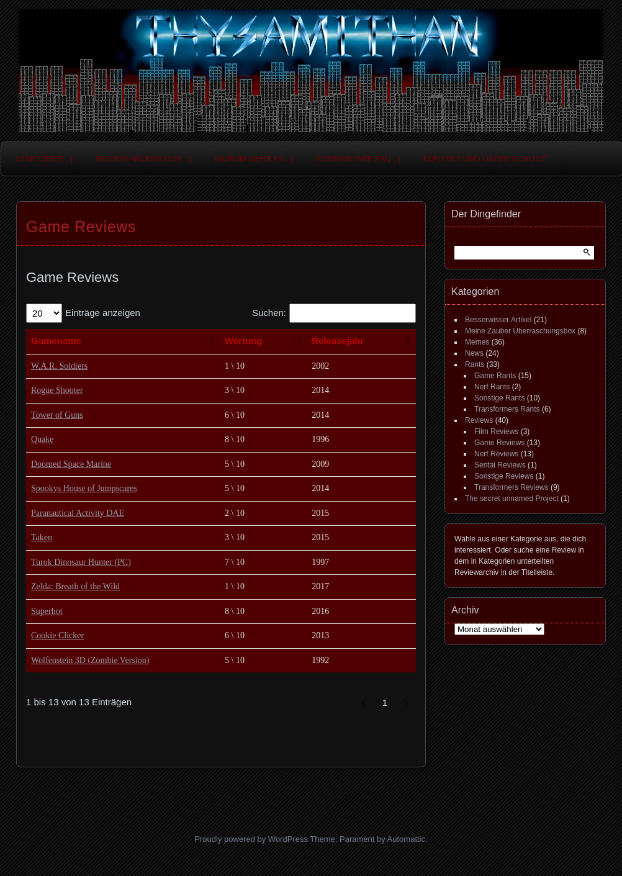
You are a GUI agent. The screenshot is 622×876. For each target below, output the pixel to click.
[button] (211, 341)
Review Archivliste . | (143, 158)
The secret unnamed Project (512, 498)
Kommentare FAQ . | (358, 158)
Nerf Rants (492, 386)
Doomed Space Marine (71, 464)
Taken (41, 537)
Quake (42, 439)
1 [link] (384, 702)
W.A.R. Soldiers (59, 366)
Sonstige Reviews (503, 476)
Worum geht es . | (253, 158)
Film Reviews (496, 431)
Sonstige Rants (499, 398)
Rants (474, 364)
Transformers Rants (507, 409)
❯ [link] (406, 702)
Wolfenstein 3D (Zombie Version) (90, 660)
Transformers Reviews (511, 487)
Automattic (406, 839)
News (474, 353)
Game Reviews (499, 442)
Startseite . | (44, 158)
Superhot (47, 611)
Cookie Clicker (57, 635)
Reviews (479, 420)
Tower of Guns (57, 415)
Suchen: (269, 312)
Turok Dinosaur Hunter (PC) (81, 562)
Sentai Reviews (500, 465)
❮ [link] (364, 702)
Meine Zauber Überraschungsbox (520, 331)
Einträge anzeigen (102, 312)
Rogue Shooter (57, 390)
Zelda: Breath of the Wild (75, 586)
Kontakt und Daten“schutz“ (485, 158)
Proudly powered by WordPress (251, 839)
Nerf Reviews (496, 453)
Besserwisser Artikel (498, 319)
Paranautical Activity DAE (77, 513)
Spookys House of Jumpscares (84, 488)
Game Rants (495, 375)
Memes (477, 342)
